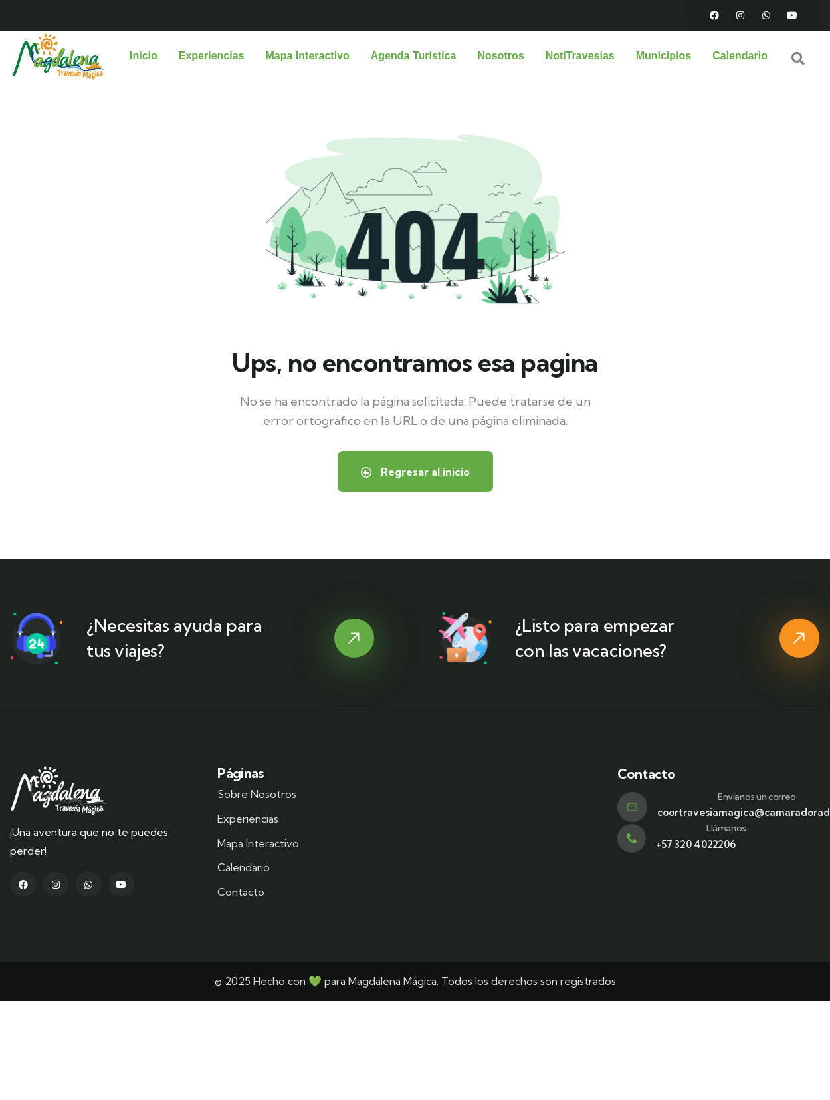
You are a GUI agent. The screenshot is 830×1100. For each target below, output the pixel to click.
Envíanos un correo (757, 796)
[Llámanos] (631, 837)
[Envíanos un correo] (632, 806)
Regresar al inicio (415, 471)
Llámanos (726, 827)
